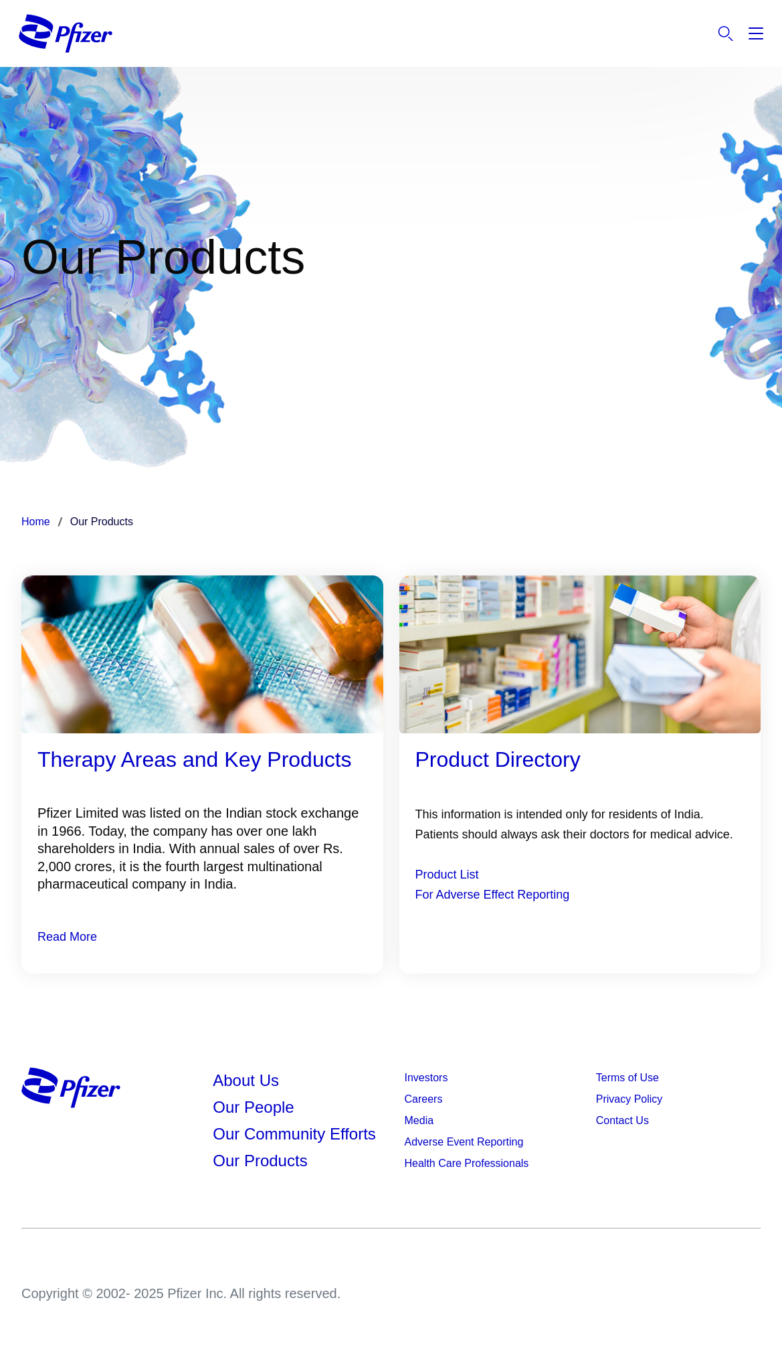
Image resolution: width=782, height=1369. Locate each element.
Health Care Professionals (467, 1163)
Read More (67, 936)
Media (419, 1120)
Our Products (260, 1161)
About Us (246, 1080)
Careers (424, 1099)
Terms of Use (627, 1077)
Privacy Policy (629, 1099)
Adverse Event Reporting (464, 1142)
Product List (447, 874)
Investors (426, 1077)
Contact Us (622, 1120)
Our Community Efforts (294, 1134)
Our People (253, 1107)
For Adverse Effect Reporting (492, 894)
